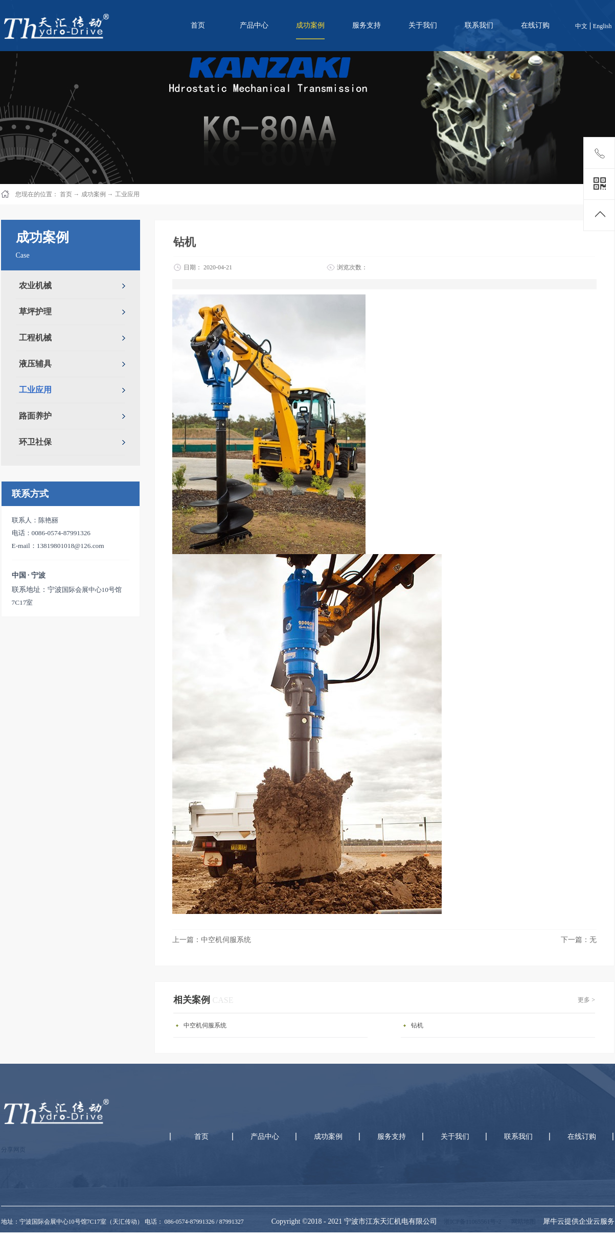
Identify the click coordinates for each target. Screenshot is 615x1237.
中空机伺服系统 (205, 1025)
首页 (198, 25)
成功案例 (93, 194)
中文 (581, 26)
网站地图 (522, 1221)
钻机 (417, 1025)
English (602, 26)
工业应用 (127, 194)
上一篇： (211, 940)
